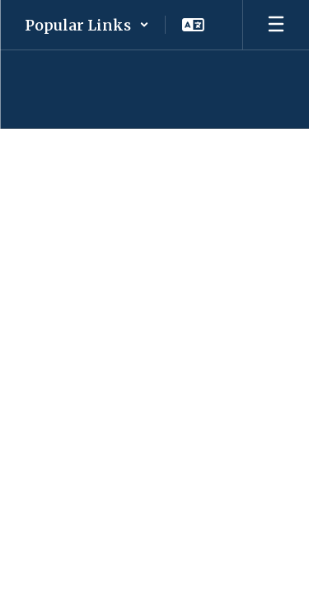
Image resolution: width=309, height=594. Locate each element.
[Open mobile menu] (276, 25)
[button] (87, 25)
